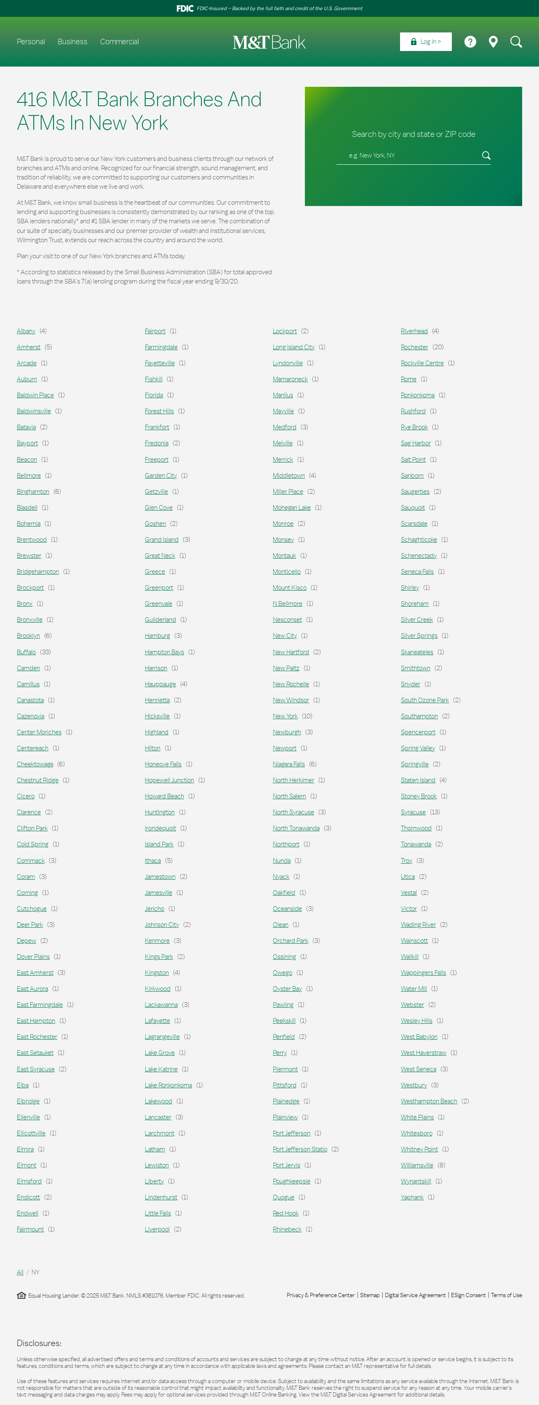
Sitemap (370, 1295)
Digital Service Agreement (415, 1295)
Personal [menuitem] (31, 41)
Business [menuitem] (73, 41)
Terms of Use (506, 1295)
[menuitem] (426, 41)
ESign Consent (468, 1295)
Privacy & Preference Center (321, 1295)
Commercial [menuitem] (119, 41)
